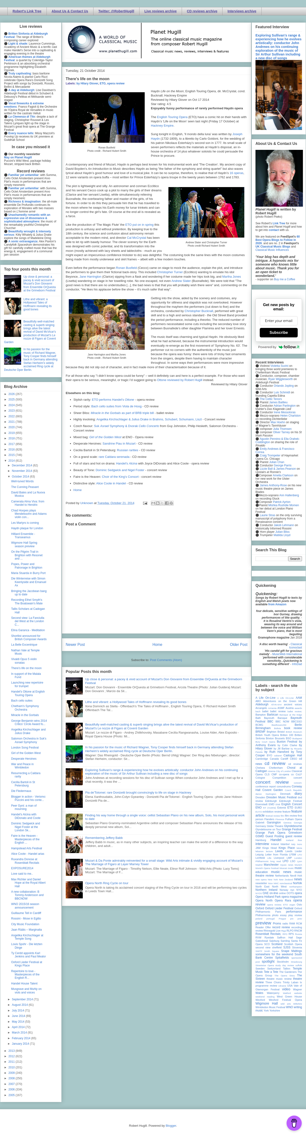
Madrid (258, 865)
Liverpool (279, 857)
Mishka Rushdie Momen (283, 505)
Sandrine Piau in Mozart (118, 443)
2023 (12, 410)
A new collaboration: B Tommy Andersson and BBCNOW (27, 895)
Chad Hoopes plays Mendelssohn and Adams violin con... (29, 514)
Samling (285, 940)
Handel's (126, 463)
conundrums (284, 786)
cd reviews (295, 764)
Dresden (260, 797)
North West (279, 886)
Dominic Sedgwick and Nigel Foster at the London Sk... (25, 827)
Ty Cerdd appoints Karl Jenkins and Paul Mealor (28, 954)
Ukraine (282, 985)
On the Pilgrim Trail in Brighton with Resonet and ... (26, 555)
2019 (12, 433)
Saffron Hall (285, 937)
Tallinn (286, 968)
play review (295, 915)
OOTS (290, 893)
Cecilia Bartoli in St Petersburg (23, 784)
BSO (288, 738)
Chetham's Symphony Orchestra (25, 707)
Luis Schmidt (282, 392)
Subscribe (278, 333)
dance (258, 794)
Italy (293, 844)
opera (298, 893)
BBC (271, 721)
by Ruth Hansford (276, 752)
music (291, 868)
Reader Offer (263, 927)
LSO (292, 861)
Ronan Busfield (126, 268)
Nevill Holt (296, 875)
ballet (265, 711)
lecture (269, 851)
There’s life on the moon (26, 668)
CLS (266, 774)
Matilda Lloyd (282, 535)
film (282, 815)
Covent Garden (272, 790)
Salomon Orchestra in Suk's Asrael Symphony (28, 740)
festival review (273, 815)
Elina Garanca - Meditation (28, 630)
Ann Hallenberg (289, 495)
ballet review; (294, 711)
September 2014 (23, 999)
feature (287, 811)
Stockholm (283, 961)
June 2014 (19, 1016)
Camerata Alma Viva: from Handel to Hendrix (27, 503)
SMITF (258, 951)
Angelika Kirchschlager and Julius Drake (28, 731)
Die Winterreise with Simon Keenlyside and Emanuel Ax (28, 582)
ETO (102, 83)
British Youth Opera (267, 735)
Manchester (271, 864)
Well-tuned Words (22, 481)
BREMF (260, 731)
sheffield (277, 947)
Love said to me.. (22, 873)
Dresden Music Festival (281, 797)
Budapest (297, 738)
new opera (261, 879)
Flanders (269, 819)
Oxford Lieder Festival (279, 908)
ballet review (278, 711)
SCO (267, 944)
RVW (258, 937)
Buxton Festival (287, 741)
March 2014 (20, 1032)
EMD (271, 804)
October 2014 (21, 476)
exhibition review (272, 811)
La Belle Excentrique (24, 644)
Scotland (277, 944)
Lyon (299, 861)
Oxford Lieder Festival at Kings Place (26, 963)
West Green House (289, 996)
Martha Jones (231, 276)
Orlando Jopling (284, 385)
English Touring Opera (172, 117)
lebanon (259, 851)
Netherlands (282, 875)
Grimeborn (295, 832)
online (282, 893)
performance (294, 911)
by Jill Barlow (282, 748)
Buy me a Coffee (284, 279)
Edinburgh (271, 801)
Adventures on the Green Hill (282, 701)
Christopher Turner (170, 272)
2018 (12, 438)
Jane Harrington (90, 276)
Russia (298, 934)
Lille (269, 858)
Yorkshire (274, 1010)
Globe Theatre (275, 826)
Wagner (297, 989)
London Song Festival (25, 747)
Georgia (298, 822)
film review (291, 815)
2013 (12, 1050)
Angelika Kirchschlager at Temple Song (27, 937)
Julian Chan (276, 462)
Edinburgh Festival (290, 801)
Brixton (270, 738)
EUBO (298, 807)
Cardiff (284, 758)
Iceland (289, 840)
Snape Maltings (291, 951)
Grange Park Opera (270, 832)
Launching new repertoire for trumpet (27, 684)
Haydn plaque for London (27, 528)
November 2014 (22, 471)
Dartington (271, 794)
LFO (299, 854)
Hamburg (260, 840)
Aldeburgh (262, 704)
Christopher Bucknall (199, 311)
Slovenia (297, 947)
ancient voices (293, 704)
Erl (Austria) (269, 807)
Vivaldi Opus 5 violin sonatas (24, 660)
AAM (299, 697)
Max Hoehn (278, 422)
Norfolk (297, 883)
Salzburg (274, 940)
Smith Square (271, 951)
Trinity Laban (290, 982)
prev (299, 918)
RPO (285, 934)
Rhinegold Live (272, 930)
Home (78, 490)
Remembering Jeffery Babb (104, 838)
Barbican (272, 714)
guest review (293, 836)
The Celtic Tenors (271, 399)
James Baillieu (278, 402)
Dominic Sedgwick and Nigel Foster (120, 470)
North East (262, 886)
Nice (270, 883)
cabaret (278, 755)
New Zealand (286, 879)
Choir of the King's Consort (120, 476)
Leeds (279, 851)
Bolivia (277, 728)
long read (275, 861)
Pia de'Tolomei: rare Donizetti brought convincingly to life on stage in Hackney (138, 792)
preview (263, 922)
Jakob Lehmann (284, 525)
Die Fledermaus (21, 791)
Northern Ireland (266, 889)
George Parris (283, 465)
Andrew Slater (181, 281)
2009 (12, 1073)
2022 (12, 416)
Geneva (287, 822)
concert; (298, 782)
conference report (265, 786)
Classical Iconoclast (295, 646)
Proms (277, 923)
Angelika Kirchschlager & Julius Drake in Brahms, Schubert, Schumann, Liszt (149, 419)
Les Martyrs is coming (25, 522)
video (286, 989)
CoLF (299, 774)
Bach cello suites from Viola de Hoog (116, 406)
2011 (12, 1061)
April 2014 (18, 1027)
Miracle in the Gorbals (25, 715)
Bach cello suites (21, 700)
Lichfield (260, 857)
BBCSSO (296, 721)
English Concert (291, 804)
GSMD (259, 836)
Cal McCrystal (136, 237)
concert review (272, 782)
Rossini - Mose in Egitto (26, 918)
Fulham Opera (293, 819)
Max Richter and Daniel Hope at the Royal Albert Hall (28, 883)
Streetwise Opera (264, 965)
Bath (258, 718)
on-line (273, 893)
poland (258, 918)
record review (281, 927)
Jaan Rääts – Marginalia (26, 929)
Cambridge (261, 758)
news (298, 879)
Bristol (281, 731)
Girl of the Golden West (26, 753)
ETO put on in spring (139, 224)
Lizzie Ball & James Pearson (278, 468)
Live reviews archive (160, 11)
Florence (279, 819)
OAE (266, 893)
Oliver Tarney (281, 432)
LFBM (292, 854)
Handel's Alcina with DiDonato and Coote (26, 816)
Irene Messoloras (285, 412)
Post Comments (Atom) (166, 660)
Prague (282, 918)
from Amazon (277, 604)
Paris (278, 911)
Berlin (298, 724)
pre (291, 918)
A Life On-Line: (285, 698)
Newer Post (75, 645)
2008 (12, 1078)
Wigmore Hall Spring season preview (24, 544)
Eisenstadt (261, 804)
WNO (289, 1007)
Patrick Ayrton (282, 502)
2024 (12, 405)
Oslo (299, 904)
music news (281, 872)
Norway (284, 889)
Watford (287, 993)
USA (289, 985)
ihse (300, 840)
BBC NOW (282, 721)
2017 (12, 444)
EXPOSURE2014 (22, 868)
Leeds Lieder (293, 851)
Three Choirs (273, 982)
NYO (299, 889)
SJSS (286, 947)
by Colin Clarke (287, 745)
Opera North (264, 900)
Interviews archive (241, 11)
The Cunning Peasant (25, 487)
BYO (269, 755)
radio (285, 923)
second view (262, 947)
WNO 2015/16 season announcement (25, 905)
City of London (283, 771)
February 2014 (21, 1038)
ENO (258, 807)
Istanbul (284, 844)
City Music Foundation (25, 924)
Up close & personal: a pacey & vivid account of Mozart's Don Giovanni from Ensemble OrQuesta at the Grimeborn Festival (39, 283)
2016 (12, 449)
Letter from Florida (276, 854)
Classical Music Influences (272, 250)
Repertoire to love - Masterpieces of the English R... (25, 975)
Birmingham (263, 728)
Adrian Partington (285, 405)
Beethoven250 (279, 725)
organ (292, 904)
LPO (285, 861)
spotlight (268, 961)
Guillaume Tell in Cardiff (26, 913)
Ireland (275, 844)
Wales (259, 993)
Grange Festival (292, 829)
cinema (271, 771)
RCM (299, 923)
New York (273, 879)
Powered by (278, 347)
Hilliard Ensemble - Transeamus (23, 535)
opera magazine (292, 896)
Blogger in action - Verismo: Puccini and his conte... (28, 798)
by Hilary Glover (87, 83)
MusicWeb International (287, 654)
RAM (292, 923)
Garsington (274, 822)
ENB (278, 804)
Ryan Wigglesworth (280, 379)
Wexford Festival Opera (285, 999)
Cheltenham (276, 767)
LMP (289, 857)
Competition (279, 777)
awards (298, 708)
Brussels (280, 738)
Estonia (281, 807)
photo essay (279, 915)
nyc (292, 889)
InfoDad (297, 664)
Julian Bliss (282, 531)
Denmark (285, 793)
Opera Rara (283, 900)
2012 (12, 1056)
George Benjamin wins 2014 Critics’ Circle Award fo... (29, 722)
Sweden (260, 968)
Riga (283, 930)
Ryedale (269, 937)
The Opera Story (284, 975)
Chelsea (260, 767)
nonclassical (286, 883)
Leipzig (259, 854)
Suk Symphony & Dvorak (126, 426)
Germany (260, 826)
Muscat (283, 868)
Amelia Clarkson (283, 475)
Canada (274, 758)
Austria (290, 708)
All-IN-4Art (276, 704)
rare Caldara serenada (114, 457)
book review (293, 728)
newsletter (261, 883)
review (259, 930)
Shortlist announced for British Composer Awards (29, 637)
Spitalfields (282, 957)
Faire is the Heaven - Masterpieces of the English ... (25, 839)
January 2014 (21, 1043)
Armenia (272, 708)
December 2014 (22, 465)
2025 (12, 399)
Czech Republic (293, 790)
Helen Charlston (290, 415)
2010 (12, 1067)
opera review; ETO (277, 904)
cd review (274, 763)
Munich (298, 865)
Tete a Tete (271, 972)
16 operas (236, 173)
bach (257, 711)
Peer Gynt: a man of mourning (24, 807)
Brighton (271, 731)
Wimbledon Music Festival (270, 1007)
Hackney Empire (162, 125)
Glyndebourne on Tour (268, 829)
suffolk (298, 965)
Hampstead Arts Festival (26, 848)
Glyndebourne (293, 826)
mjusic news (286, 865)
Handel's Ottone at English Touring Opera (28, 693)
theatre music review (279, 978)
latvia (299, 848)
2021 (12, 421)
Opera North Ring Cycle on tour (106, 883)
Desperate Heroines (24, 758)
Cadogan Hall (292, 755)
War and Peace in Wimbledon (22, 766)
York (266, 1010)
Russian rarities (127, 450)
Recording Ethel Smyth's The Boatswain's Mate (27, 601)
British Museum (294, 732)
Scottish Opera (293, 944)
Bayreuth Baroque (275, 718)
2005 (12, 1095)
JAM (258, 847)
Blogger (171, 1125)
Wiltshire (297, 1003)
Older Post (238, 645)
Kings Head (269, 847)
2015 (12, 455)
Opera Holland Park (268, 896)
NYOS (258, 893)
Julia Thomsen (282, 429)
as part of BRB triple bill (122, 413)
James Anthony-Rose (273, 485)
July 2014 (18, 1010)
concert (298, 777)
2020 (12, 427)
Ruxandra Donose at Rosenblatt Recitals (25, 861)
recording (296, 927)
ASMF (281, 708)
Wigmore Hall (266, 1003)
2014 (12, 460)
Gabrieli (259, 822)
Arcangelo (261, 708)
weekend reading (264, 996)
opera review (116, 83)
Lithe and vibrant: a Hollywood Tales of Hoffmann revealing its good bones (135, 702)
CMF (274, 774)
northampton (295, 886)
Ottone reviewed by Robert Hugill (179, 380)
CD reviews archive (202, 11)
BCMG (259, 724)
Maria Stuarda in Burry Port (28, 573)
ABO (258, 701)
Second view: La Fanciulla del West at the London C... (27, 621)
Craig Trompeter (270, 455)
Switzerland (274, 968)
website (298, 993)
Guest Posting (274, 836)
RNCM (298, 930)
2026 (12, 394)
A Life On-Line (265, 697)
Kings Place (287, 848)
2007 (12, 1084)
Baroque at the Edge (290, 714)
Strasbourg (296, 961)
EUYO (258, 811)
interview (262, 844)
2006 (12, 1089)
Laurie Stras (267, 515)
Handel (275, 840)
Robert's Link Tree (27, 11)
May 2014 (18, 1021)
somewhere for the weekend (274, 954)
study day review (284, 965)
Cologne (260, 777)
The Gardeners (288, 971)
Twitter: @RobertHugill (116, 11)
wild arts (286, 1003)
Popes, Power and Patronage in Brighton (26, 565)
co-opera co (286, 774)
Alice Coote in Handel (111, 483)
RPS (291, 934)
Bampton (260, 714)
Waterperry (273, 993)
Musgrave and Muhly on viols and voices (26, 990)
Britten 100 (286, 735)
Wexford (260, 999)
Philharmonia (262, 915)
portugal (270, 918)
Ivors (299, 844)
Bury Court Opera (265, 741)
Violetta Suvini (279, 366)
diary (298, 793)
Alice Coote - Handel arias (27, 853)
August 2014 (20, 1004)
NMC (276, 883)
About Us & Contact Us (70, 11)
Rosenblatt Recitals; (268, 934)
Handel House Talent (24, 983)
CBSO (293, 758)
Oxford (259, 908)
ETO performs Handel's (113, 399)
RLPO (290, 930)
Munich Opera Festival (267, 868)
